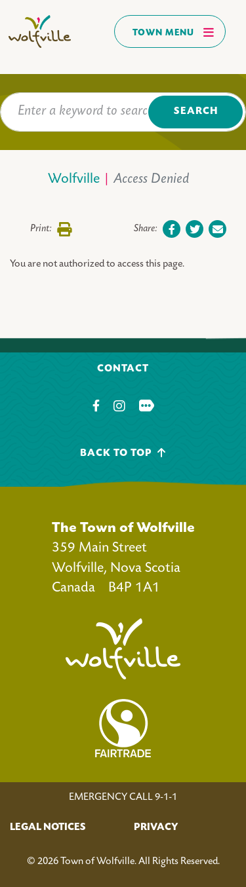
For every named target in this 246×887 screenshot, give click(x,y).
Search (196, 112)
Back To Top (123, 453)
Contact (123, 369)
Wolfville (74, 180)
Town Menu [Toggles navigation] (174, 32)
